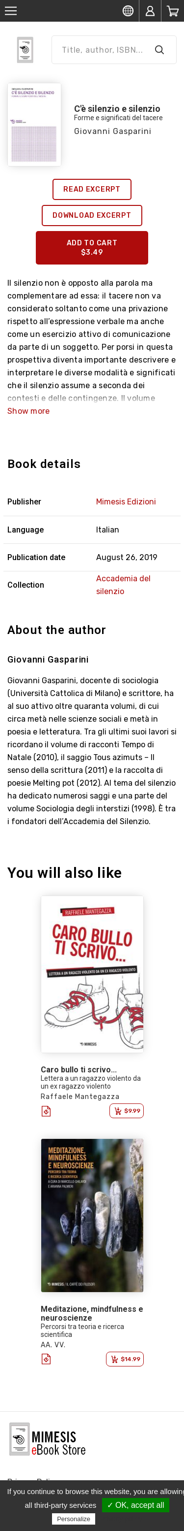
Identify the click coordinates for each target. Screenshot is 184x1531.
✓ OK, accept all (135, 1505)
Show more (28, 411)
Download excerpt (92, 215)
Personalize (73, 1519)
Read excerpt (91, 189)
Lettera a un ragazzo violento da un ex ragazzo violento (91, 1082)
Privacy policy (121, 1519)
